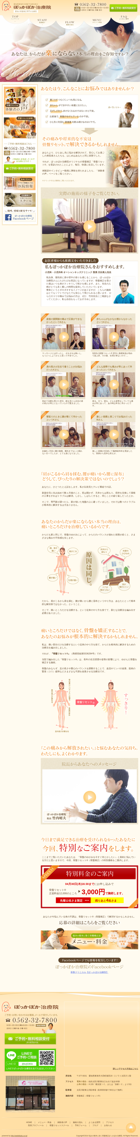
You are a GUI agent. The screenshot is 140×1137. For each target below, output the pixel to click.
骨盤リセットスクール (59, 1125)
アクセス (110, 1122)
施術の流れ (78, 1122)
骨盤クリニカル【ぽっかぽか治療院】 (89, 972)
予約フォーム (81, 1125)
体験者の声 (62, 1122)
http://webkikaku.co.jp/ (19, 1136)
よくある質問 (94, 1122)
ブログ (95, 1125)
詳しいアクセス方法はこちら (125, 1069)
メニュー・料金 (44, 1122)
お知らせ (108, 1125)
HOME (29, 1122)
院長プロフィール (36, 1125)
